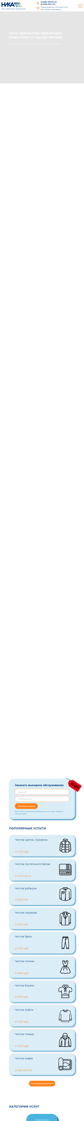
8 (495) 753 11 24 (48, 4)
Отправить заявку (26, 806)
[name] (42, 792)
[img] (37, 3)
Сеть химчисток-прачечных (13, 9)
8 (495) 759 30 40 (49, 2)
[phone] (42, 799)
